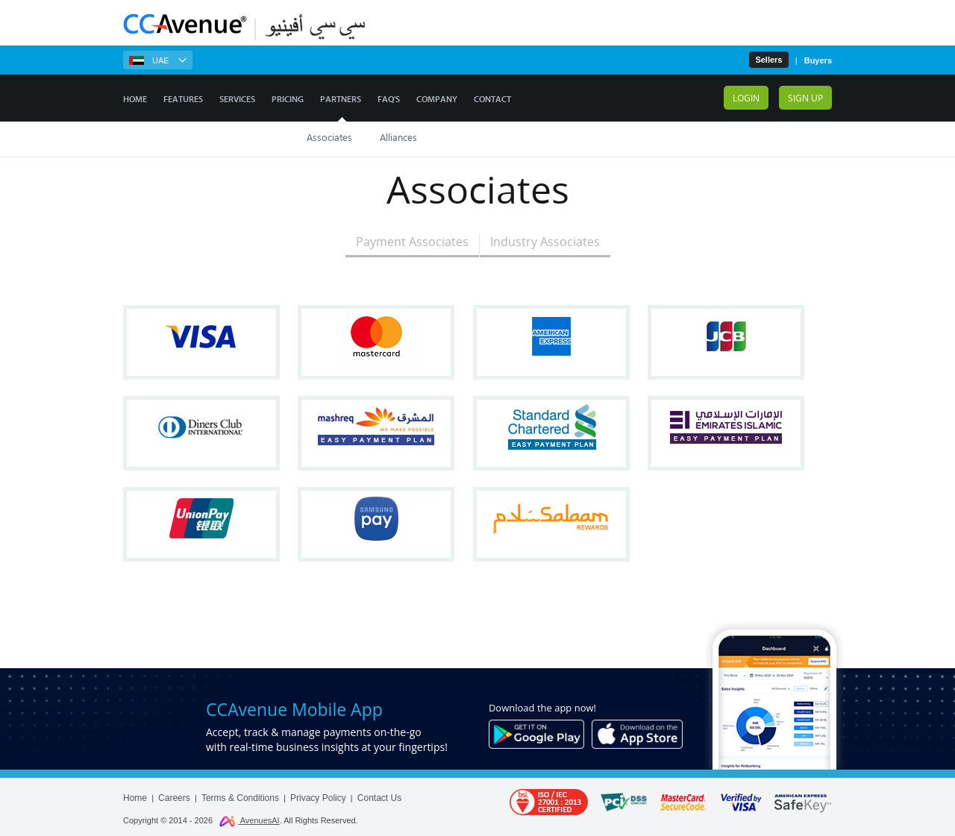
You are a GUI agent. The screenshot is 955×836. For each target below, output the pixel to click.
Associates (329, 137)
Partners (340, 99)
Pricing (288, 99)
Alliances (398, 137)
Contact (492, 99)
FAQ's (389, 99)
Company (436, 99)
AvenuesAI (249, 820)
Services (237, 99)
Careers (174, 798)
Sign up (805, 98)
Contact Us (379, 798)
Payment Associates (412, 241)
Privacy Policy (318, 798)
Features (183, 99)
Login (746, 98)
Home (135, 99)
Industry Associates (545, 241)
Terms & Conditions (240, 798)
